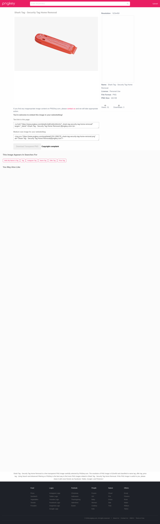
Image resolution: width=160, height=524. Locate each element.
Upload (155, 4)
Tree (109, 506)
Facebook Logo (54, 502)
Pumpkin (34, 506)
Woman (94, 502)
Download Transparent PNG (27, 146)
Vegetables (34, 499)
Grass (110, 499)
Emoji (126, 493)
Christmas (74, 493)
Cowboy (94, 506)
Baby (93, 499)
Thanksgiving (75, 499)
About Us (116, 518)
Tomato (33, 502)
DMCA (132, 518)
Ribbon (126, 506)
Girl (93, 496)
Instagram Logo (54, 493)
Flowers (126, 496)
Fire (109, 496)
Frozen (94, 493)
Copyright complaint (50, 146)
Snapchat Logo (54, 506)
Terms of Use (140, 518)
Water (126, 502)
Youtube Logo (54, 499)
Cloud (110, 493)
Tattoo (126, 509)
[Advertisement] (40, 87)
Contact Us (124, 518)
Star (109, 502)
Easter (73, 506)
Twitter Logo (53, 496)
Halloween (74, 496)
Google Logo (53, 509)
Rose (126, 499)
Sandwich (34, 496)
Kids (93, 509)
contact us (71, 109)
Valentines (74, 502)
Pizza (32, 493)
